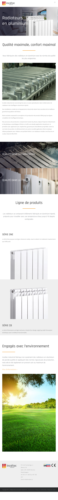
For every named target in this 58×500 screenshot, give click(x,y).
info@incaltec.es (28, 479)
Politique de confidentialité (40, 489)
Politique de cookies (51, 489)
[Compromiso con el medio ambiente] (29, 374)
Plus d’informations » (9, 369)
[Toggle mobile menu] (55, 2)
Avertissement (31, 489)
